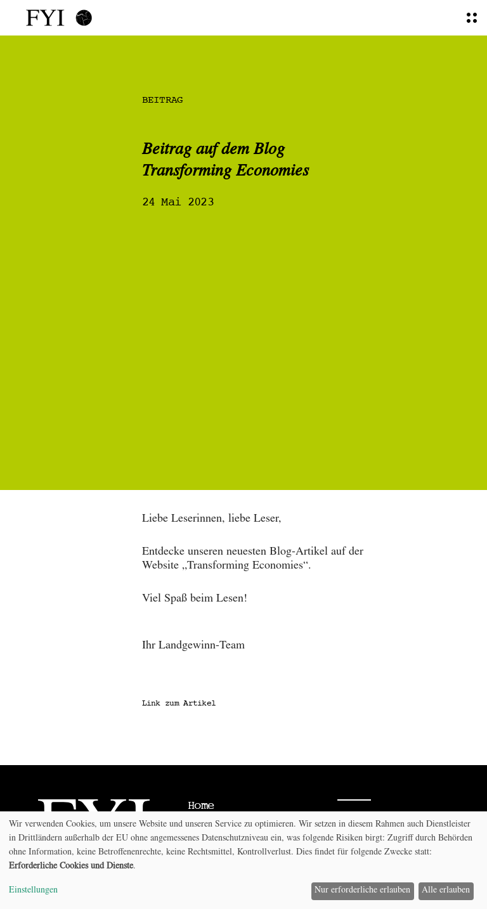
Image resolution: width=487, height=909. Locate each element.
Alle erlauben (446, 890)
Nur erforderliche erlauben (362, 890)
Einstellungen (33, 890)
